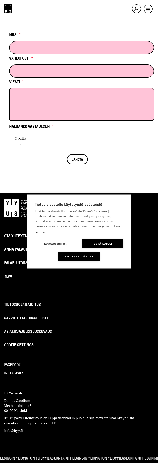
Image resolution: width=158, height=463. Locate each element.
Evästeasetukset (55, 243)
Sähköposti (21, 58)
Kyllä (22, 138)
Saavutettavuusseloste (26, 318)
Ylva (8, 276)
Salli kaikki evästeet (79, 256)
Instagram (13, 373)
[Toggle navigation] (148, 9)
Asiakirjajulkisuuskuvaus (28, 331)
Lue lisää (40, 232)
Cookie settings (19, 344)
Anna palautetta (20, 249)
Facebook (12, 364)
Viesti (16, 81)
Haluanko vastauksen (31, 126)
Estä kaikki (103, 243)
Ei (19, 145)
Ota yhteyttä (16, 235)
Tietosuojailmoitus (22, 304)
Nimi (15, 34)
